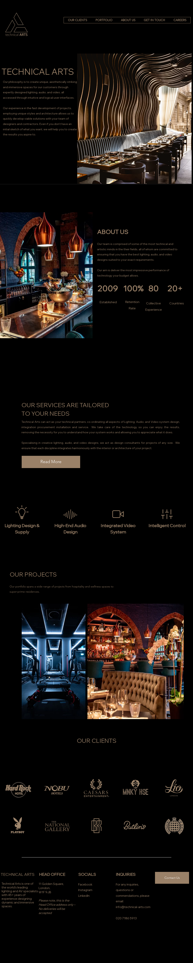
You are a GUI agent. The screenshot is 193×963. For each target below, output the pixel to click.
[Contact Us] (172, 878)
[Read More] (51, 462)
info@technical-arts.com (133, 907)
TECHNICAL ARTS (17, 874)
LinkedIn (84, 896)
